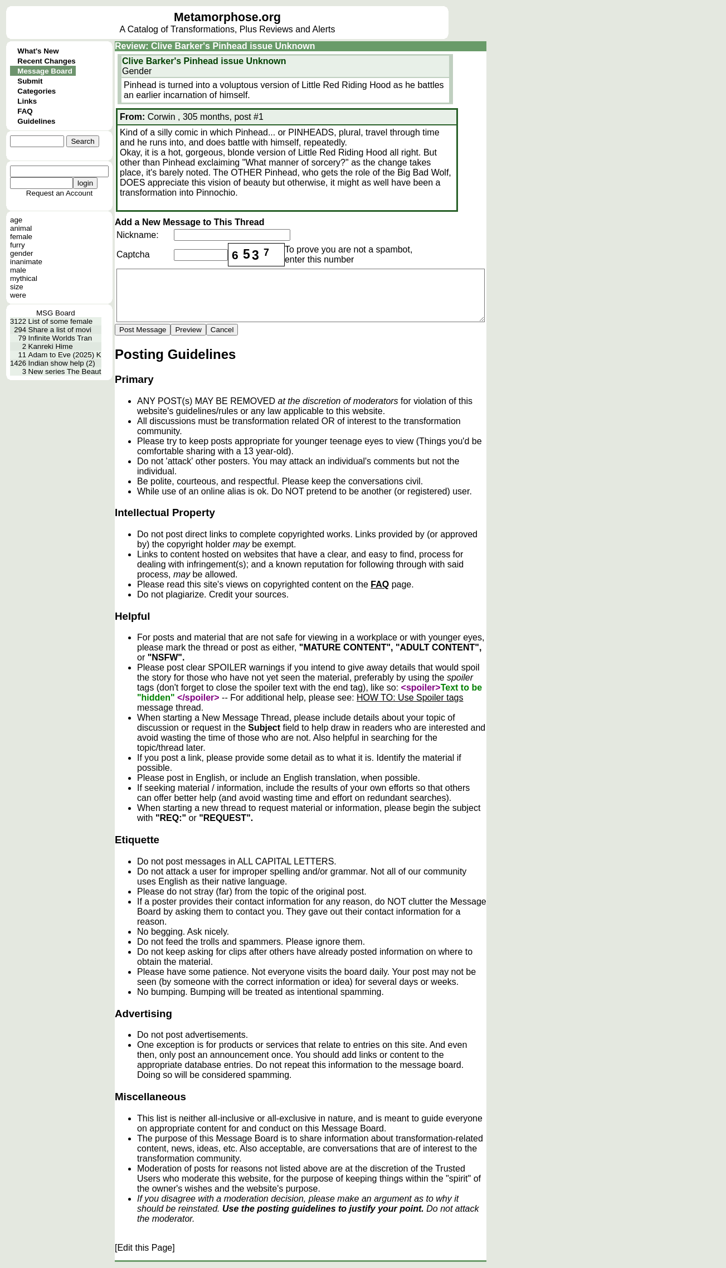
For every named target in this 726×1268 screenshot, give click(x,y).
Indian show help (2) (61, 363)
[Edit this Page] (145, 1247)
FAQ (24, 111)
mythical (23, 278)
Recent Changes (46, 61)
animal (21, 228)
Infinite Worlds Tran (60, 338)
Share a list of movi (59, 329)
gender (21, 253)
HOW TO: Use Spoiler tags (410, 697)
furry (17, 245)
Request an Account (59, 193)
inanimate (26, 262)
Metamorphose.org (227, 17)
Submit (29, 81)
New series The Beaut (64, 371)
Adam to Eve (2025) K (64, 355)
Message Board (44, 71)
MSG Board (55, 313)
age (16, 220)
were (18, 295)
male (18, 270)
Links (27, 101)
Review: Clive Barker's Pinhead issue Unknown (215, 46)
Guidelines (36, 121)
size (16, 287)
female (21, 236)
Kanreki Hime (50, 346)
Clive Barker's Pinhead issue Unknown (204, 61)
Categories (36, 91)
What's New (38, 51)
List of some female (60, 321)
